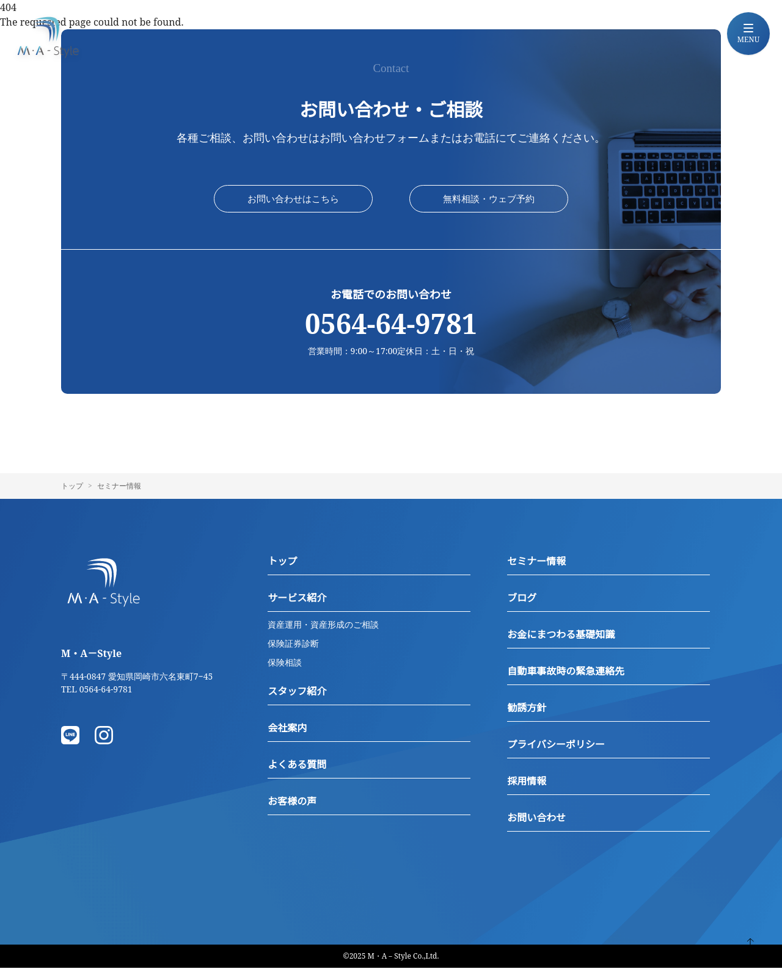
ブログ (521, 610)
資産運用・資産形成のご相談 (323, 636)
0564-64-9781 (391, 336)
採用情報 (526, 793)
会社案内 (287, 740)
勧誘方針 (526, 720)
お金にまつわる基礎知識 (561, 646)
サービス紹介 (297, 610)
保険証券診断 (293, 655)
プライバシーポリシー (556, 756)
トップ (72, 498)
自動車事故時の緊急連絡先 (565, 683)
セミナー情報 (536, 573)
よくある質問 (297, 776)
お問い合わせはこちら (293, 205)
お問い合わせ (536, 830)
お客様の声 (292, 813)
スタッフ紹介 (297, 703)
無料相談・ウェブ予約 (489, 205)
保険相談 (285, 674)
